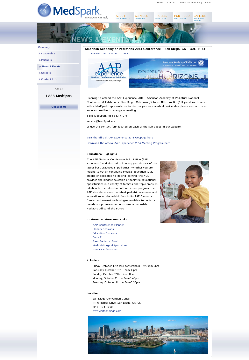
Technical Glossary (190, 2)
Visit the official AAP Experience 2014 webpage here (120, 138)
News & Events (51, 66)
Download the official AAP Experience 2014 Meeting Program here (128, 143)
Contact (171, 2)
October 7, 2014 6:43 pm (104, 53)
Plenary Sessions (103, 229)
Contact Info (49, 79)
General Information (105, 250)
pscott (126, 53)
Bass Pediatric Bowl (105, 241)
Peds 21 (97, 237)
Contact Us (58, 107)
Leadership (48, 54)
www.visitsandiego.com (107, 311)
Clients (207, 2)
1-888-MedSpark (59, 96)
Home (160, 2)
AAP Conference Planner (108, 225)
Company (44, 47)
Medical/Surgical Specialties (110, 245)
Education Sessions (105, 233)
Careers (46, 73)
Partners (46, 60)
